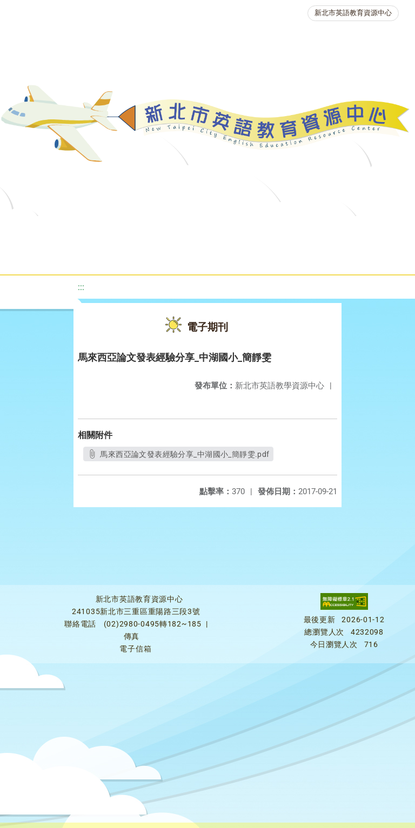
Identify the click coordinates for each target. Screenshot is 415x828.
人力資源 (159, 256)
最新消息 (108, 229)
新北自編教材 (287, 229)
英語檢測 (35, 256)
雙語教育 (304, 256)
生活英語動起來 (232, 256)
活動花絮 (366, 256)
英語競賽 (97, 256)
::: (81, 287)
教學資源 (218, 229)
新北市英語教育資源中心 (353, 13)
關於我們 (46, 229)
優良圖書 (355, 229)
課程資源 (156, 229)
